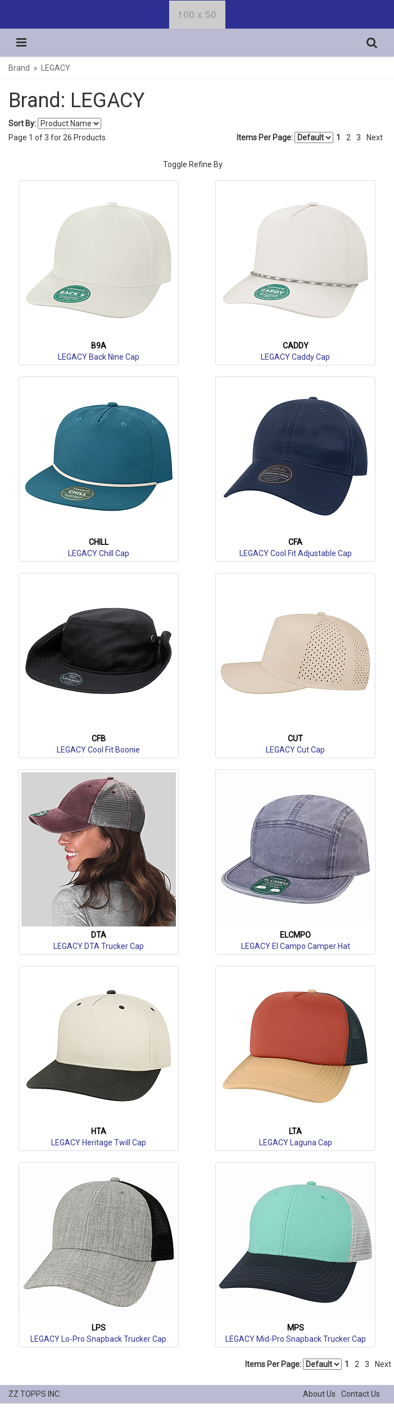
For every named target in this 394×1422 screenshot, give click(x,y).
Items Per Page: (285, 137)
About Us (319, 1393)
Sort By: (22, 123)
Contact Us (360, 1393)
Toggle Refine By (193, 164)
